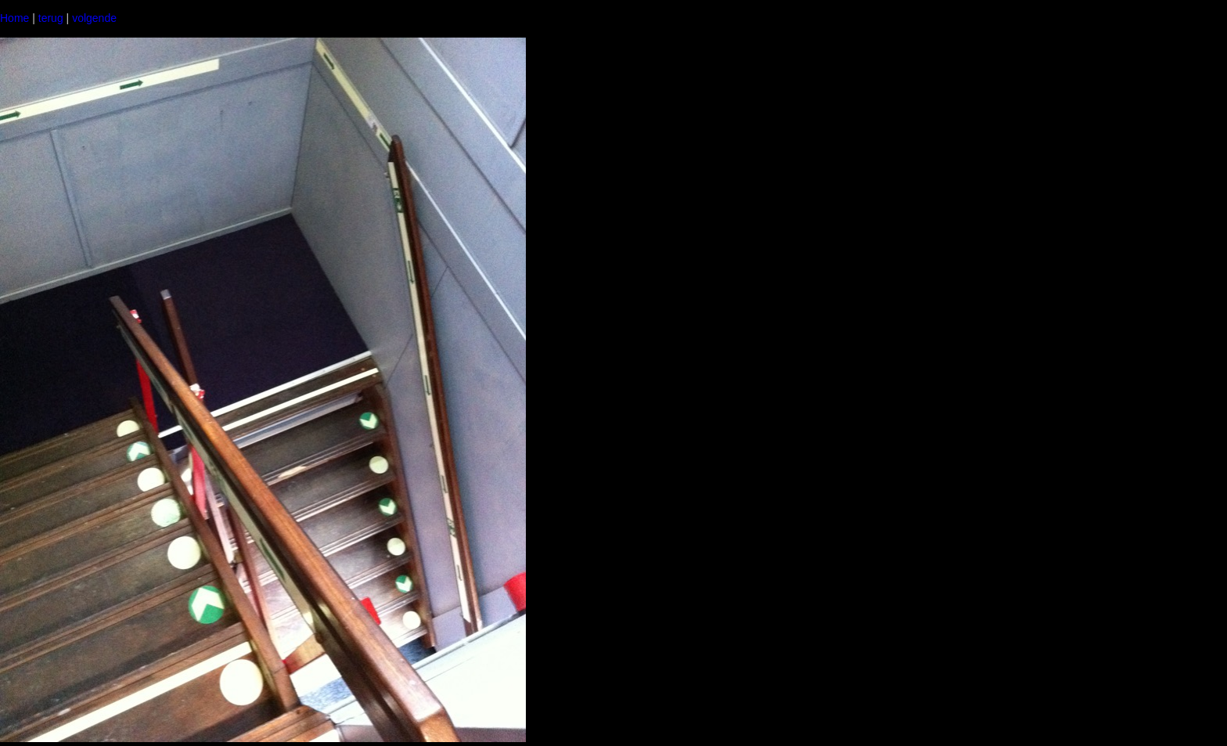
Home (14, 18)
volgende (94, 18)
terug (50, 18)
